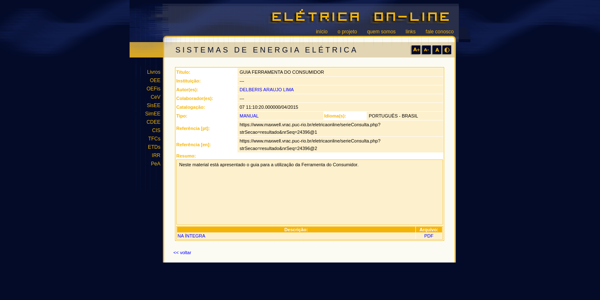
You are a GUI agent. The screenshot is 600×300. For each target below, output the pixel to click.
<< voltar (182, 252)
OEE (155, 80)
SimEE (152, 114)
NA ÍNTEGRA (191, 235)
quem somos (381, 32)
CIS (156, 130)
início (322, 32)
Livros (153, 72)
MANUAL (249, 115)
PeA (155, 164)
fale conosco (440, 32)
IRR (156, 155)
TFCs (154, 139)
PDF (428, 235)
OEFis (153, 89)
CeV (155, 97)
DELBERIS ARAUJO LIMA (267, 89)
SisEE (153, 105)
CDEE (153, 122)
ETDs (154, 147)
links (411, 32)
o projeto (347, 32)
